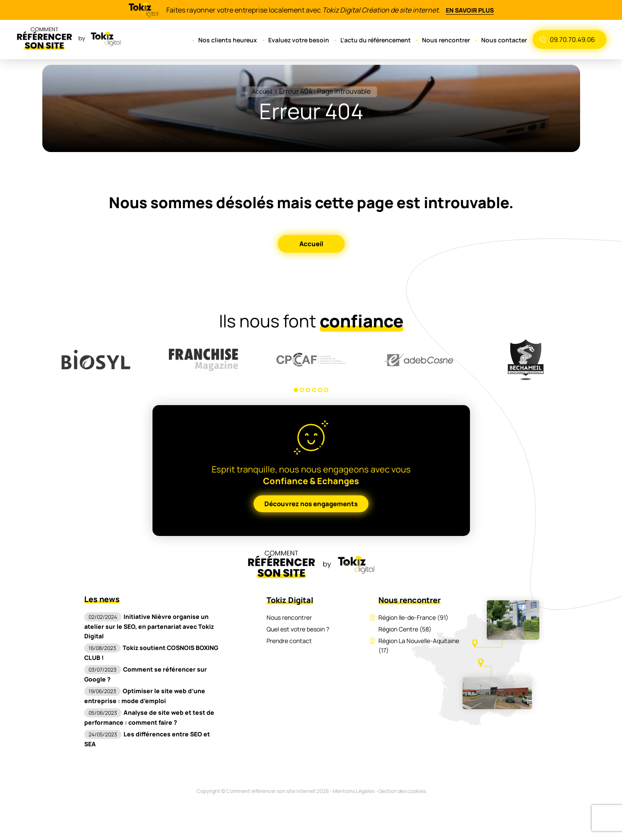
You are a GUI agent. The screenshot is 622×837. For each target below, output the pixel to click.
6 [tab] (326, 390)
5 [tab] (320, 390)
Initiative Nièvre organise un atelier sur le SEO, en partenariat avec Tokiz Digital (146, 626)
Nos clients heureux (232, 40)
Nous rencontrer (448, 40)
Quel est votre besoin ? (298, 629)
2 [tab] (302, 390)
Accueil (261, 91)
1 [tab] (296, 390)
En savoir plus (470, 10)
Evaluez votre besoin (302, 40)
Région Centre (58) (405, 629)
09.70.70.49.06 (572, 39)
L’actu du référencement (378, 40)
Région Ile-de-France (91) (413, 617)
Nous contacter (505, 40)
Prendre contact (289, 641)
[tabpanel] (96, 359)
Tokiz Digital (289, 600)
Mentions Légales (354, 781)
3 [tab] (308, 390)
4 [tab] (314, 390)
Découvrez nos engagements (311, 503)
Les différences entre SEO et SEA (151, 734)
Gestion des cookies (403, 781)
